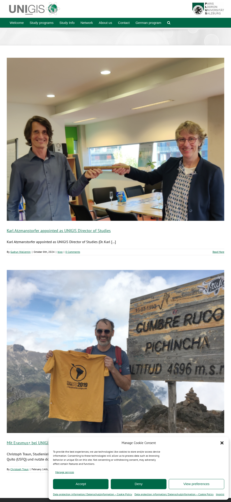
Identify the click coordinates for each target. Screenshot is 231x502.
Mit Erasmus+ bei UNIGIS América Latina (42, 442)
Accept (81, 484)
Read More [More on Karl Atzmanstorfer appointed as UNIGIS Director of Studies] (218, 251)
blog (60, 251)
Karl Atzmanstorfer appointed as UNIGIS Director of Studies (59, 230)
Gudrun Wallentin (20, 251)
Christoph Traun (19, 469)
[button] (222, 443)
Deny (139, 484)
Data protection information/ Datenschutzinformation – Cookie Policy (92, 494)
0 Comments (72, 251)
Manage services (64, 472)
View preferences (196, 484)
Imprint (220, 494)
